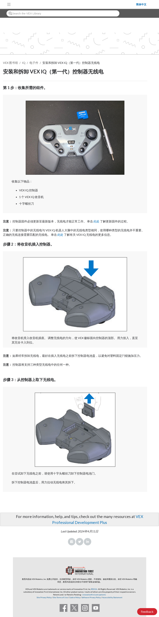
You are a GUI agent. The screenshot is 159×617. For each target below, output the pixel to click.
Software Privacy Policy (91, 597)
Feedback (147, 611)
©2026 (94, 589)
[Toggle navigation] (8, 4)
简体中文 (141, 4)
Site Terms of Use (60, 597)
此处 (96, 221)
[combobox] (62, 13)
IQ (23, 62)
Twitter (79, 541)
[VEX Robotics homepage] (74, 4)
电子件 (33, 62)
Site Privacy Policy (44, 597)
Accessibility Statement (112, 597)
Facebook (71, 541)
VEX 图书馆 (10, 62)
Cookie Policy (74, 597)
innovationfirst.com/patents (94, 594)
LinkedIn (87, 541)
